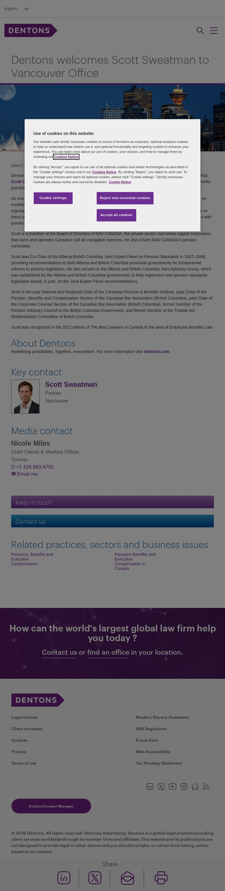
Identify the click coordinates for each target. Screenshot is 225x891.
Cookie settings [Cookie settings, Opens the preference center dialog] (53, 198)
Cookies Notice (66, 157)
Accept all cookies (116, 215)
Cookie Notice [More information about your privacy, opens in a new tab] (120, 182)
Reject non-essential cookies (125, 198)
